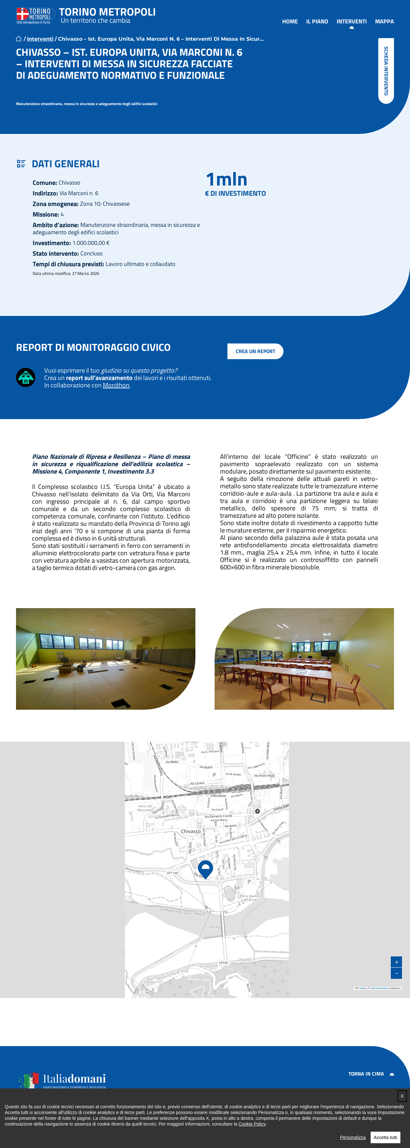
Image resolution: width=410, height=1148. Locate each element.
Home (290, 22)
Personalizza (353, 1143)
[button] (205, 870)
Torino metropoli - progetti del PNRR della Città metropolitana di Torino (107, 14)
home (18, 38)
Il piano (317, 22)
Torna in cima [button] (366, 1074)
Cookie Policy (252, 1130)
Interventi (352, 22)
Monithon (116, 385)
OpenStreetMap (378, 988)
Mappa (384, 22)
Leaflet (361, 988)
